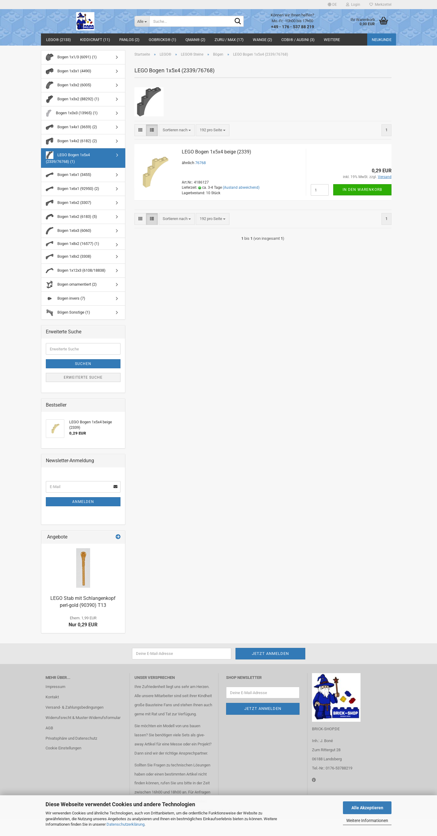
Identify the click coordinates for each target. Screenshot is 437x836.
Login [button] (353, 4)
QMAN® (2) (195, 39)
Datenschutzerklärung (125, 824)
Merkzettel (380, 4)
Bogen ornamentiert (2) (71, 284)
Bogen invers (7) (65, 298)
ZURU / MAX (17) (229, 39)
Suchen (83, 364)
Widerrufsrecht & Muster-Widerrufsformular (83, 717)
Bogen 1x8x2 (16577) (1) (72, 243)
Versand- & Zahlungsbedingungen (74, 707)
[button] (332, 4)
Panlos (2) (129, 39)
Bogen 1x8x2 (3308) (68, 256)
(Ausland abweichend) (241, 187)
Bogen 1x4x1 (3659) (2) (71, 127)
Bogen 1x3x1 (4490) (68, 71)
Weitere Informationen (367, 820)
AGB (49, 728)
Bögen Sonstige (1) (68, 312)
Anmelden (83, 502)
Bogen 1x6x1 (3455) (68, 175)
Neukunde (381, 39)
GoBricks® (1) (162, 39)
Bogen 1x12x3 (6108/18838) (76, 270)
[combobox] (177, 130)
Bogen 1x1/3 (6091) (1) (71, 57)
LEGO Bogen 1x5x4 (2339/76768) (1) (68, 157)
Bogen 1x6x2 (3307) (68, 203)
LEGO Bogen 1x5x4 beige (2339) (216, 152)
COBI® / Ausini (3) (298, 39)
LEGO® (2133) (58, 39)
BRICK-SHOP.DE (326, 729)
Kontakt (52, 697)
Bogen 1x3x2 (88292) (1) (72, 99)
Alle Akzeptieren (367, 807)
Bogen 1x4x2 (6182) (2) (71, 141)
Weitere (332, 39)
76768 (200, 162)
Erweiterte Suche (83, 377)
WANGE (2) (262, 39)
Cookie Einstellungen (63, 748)
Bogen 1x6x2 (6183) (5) (71, 217)
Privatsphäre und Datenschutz (71, 738)
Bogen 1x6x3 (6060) (68, 231)
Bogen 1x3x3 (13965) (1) (72, 113)
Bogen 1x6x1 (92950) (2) (72, 189)
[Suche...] (141, 21)
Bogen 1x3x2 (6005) (68, 85)
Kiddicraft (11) (95, 39)
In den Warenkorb (362, 189)
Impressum (55, 686)
